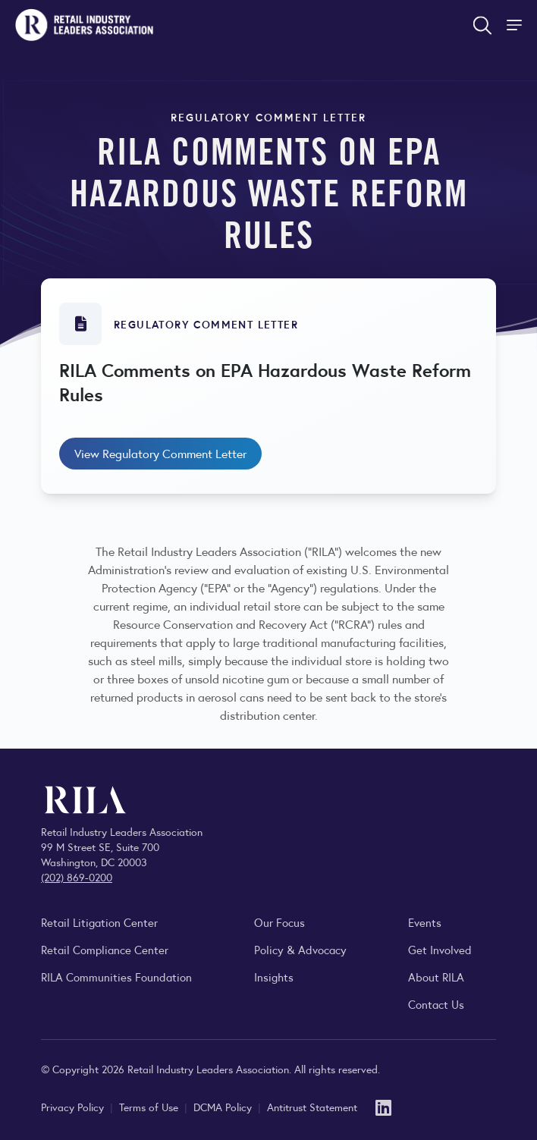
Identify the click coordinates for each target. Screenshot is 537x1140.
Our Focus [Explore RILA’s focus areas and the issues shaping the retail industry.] (279, 922)
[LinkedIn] (383, 1106)
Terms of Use (150, 1106)
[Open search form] (482, 25)
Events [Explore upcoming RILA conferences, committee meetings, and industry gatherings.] (424, 922)
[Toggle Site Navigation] (516, 25)
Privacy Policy (74, 1106)
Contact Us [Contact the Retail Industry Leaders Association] (436, 1004)
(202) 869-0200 (76, 876)
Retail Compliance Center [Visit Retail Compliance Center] (104, 949)
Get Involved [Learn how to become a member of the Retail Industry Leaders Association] (440, 949)
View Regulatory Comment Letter (160, 453)
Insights (274, 976)
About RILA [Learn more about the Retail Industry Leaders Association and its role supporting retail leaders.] (436, 976)
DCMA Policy (224, 1106)
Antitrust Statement (312, 1106)
